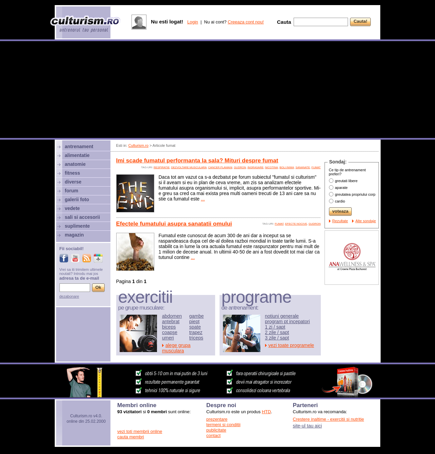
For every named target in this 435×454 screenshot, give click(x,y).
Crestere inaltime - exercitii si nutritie (328, 419)
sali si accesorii (82, 217)
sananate (303, 167)
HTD (266, 411)
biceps (169, 327)
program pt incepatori (287, 321)
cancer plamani (220, 167)
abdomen (172, 316)
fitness (72, 173)
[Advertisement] (217, 90)
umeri (168, 337)
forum (72, 190)
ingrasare (255, 167)
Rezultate (340, 221)
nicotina (271, 167)
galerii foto (77, 199)
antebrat (170, 321)
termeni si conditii (223, 424)
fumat (316, 167)
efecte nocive (296, 223)
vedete (72, 208)
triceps (196, 337)
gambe (196, 316)
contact (213, 435)
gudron (240, 167)
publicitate (216, 430)
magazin (74, 235)
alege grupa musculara (176, 348)
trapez (196, 332)
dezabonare (69, 296)
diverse (73, 182)
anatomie (75, 164)
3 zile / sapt (277, 337)
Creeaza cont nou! (246, 21)
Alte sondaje (365, 221)
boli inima (286, 167)
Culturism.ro (138, 145)
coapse (169, 332)
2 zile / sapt (277, 332)
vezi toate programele (291, 345)
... (203, 199)
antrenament (79, 146)
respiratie (162, 167)
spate (195, 327)
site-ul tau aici (307, 426)
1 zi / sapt (275, 327)
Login (192, 21)
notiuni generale (282, 316)
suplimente (77, 226)
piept (194, 321)
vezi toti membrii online (139, 431)
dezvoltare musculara (189, 167)
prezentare (216, 419)
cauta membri (130, 436)
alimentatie (77, 155)
